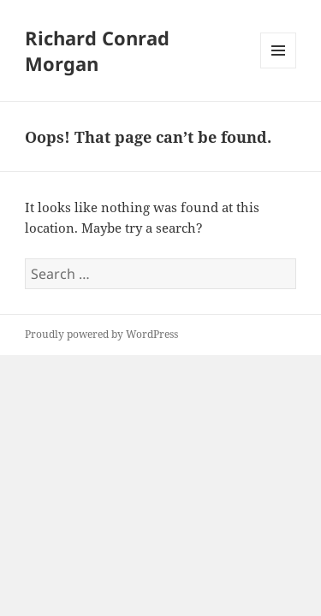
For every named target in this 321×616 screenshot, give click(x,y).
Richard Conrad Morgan (97, 50)
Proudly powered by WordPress (101, 334)
